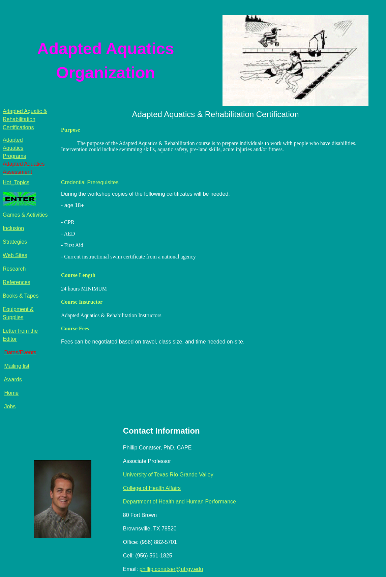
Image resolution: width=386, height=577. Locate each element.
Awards (13, 379)
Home (11, 393)
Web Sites (15, 255)
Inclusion (13, 228)
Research (14, 269)
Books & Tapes (20, 296)
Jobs (10, 406)
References (16, 282)
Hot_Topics (16, 182)
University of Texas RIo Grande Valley (168, 474)
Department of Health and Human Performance (179, 501)
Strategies (15, 242)
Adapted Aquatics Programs (14, 148)
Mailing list (16, 366)
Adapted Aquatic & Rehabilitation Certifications (25, 119)
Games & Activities (25, 215)
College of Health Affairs (152, 488)
